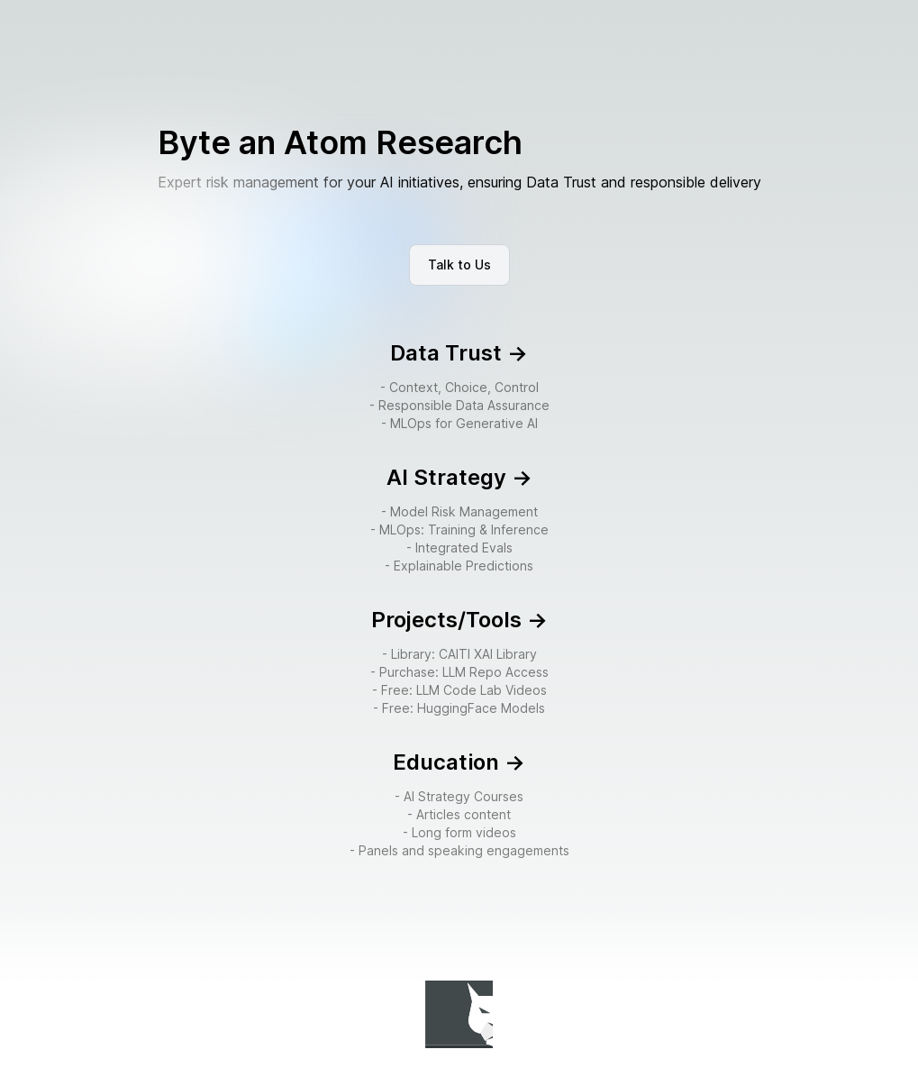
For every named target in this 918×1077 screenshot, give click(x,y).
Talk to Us (459, 264)
